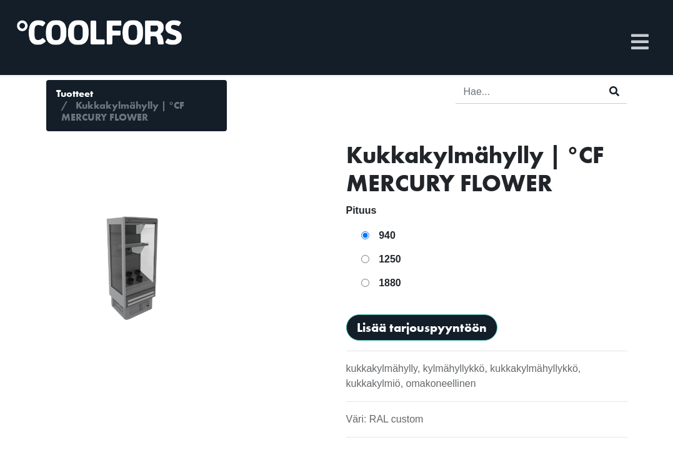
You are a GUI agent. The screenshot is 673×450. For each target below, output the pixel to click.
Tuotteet (74, 93)
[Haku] (614, 92)
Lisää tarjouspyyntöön (422, 327)
